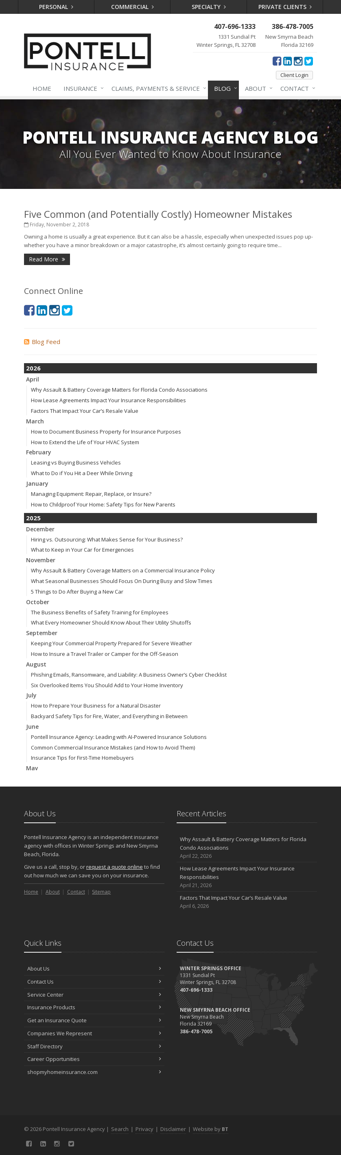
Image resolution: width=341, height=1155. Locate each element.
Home (42, 88)
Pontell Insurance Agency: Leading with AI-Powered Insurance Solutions (119, 737)
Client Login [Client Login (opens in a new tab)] (294, 75)
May (32, 768)
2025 (33, 518)
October (37, 602)
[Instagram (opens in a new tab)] (298, 61)
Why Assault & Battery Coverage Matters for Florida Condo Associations (119, 389)
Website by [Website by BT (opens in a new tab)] (210, 1129)
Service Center (94, 994)
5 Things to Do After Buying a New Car (77, 591)
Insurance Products (94, 1007)
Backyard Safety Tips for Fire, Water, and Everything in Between (109, 716)
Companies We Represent (94, 1033)
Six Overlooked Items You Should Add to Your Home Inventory (107, 685)
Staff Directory (94, 1046)
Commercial (132, 7)
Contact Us (94, 981)
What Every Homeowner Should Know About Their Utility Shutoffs (111, 622)
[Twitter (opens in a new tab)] (308, 61)
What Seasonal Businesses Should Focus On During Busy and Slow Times (121, 581)
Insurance (82, 88)
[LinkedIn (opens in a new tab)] (287, 61)
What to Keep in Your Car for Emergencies (82, 549)
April (32, 379)
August (36, 664)
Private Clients (285, 7)
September (41, 633)
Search (120, 1129)
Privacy (144, 1129)
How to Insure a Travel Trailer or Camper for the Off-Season (104, 653)
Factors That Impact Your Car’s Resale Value (84, 410)
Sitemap (101, 891)
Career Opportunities (94, 1059)
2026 (33, 368)
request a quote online (114, 866)
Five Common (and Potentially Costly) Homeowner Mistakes (158, 214)
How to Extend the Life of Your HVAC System (85, 442)
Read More (47, 259)
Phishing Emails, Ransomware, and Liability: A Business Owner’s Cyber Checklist (129, 674)
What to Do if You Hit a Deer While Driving (81, 473)
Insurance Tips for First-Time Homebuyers (82, 757)
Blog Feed (42, 342)
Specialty (209, 7)
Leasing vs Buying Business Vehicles (76, 462)
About (257, 88)
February (38, 452)
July (31, 695)
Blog (224, 88)
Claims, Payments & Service (157, 88)
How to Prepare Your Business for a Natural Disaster (96, 705)
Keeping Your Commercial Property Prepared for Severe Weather (111, 643)
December (40, 529)
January (37, 483)
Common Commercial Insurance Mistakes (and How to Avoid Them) (113, 747)
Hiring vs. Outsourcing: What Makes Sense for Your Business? (107, 539)
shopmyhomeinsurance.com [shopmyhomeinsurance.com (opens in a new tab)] (94, 1072)
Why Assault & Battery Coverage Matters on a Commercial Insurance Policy (123, 570)
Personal (56, 7)
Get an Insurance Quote (94, 1020)
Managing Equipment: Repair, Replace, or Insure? (91, 494)
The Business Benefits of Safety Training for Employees (99, 612)
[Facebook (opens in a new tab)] (277, 61)
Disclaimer (173, 1129)
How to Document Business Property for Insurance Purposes (106, 431)
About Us (94, 968)
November (40, 560)
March (35, 421)
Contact (296, 88)
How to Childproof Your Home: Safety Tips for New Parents (103, 504)
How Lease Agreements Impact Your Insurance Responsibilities (108, 400)
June (32, 726)
